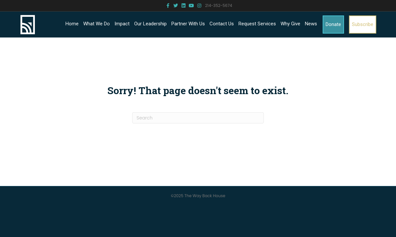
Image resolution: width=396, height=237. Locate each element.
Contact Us (222, 24)
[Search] (198, 117)
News (311, 24)
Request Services (257, 24)
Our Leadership (150, 24)
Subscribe (362, 24)
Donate (333, 24)
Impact (122, 24)
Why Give (290, 24)
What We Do (96, 24)
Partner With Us (188, 24)
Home (72, 24)
